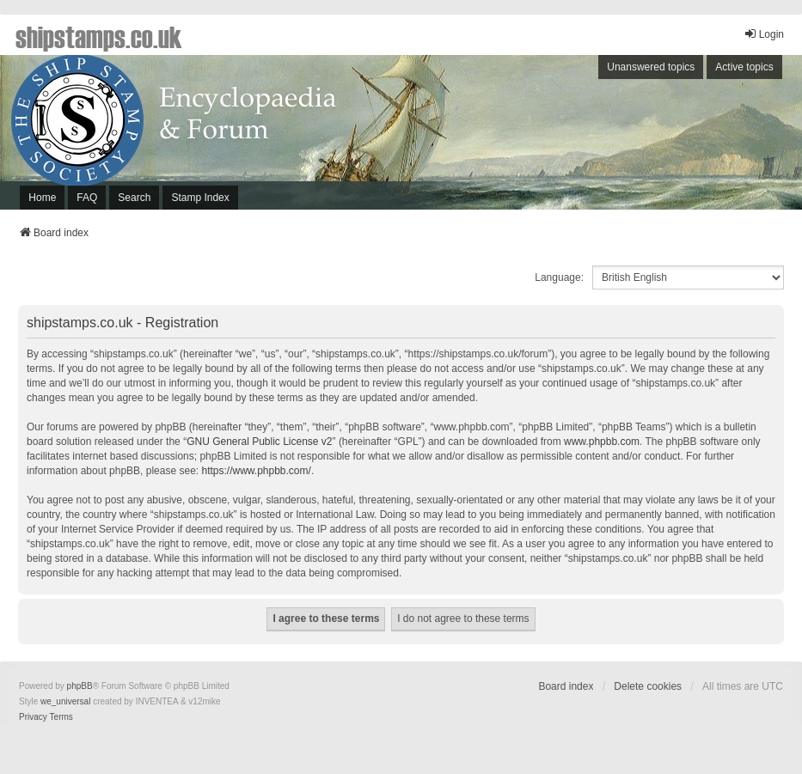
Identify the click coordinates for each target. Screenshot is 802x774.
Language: (559, 277)
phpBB (80, 686)
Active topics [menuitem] (744, 67)
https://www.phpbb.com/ (255, 471)
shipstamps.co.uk (98, 36)
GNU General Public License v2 (259, 442)
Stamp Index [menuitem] (200, 198)
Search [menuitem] (134, 198)
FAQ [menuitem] (87, 198)
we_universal (65, 701)
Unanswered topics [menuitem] (651, 67)
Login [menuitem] (764, 33)
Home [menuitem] (42, 198)
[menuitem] (33, 717)
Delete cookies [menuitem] (648, 686)
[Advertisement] (577, 136)
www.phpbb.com (602, 442)
